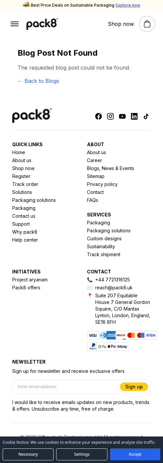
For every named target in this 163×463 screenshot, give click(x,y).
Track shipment (103, 254)
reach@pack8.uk (114, 287)
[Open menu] (14, 24)
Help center (25, 240)
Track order (25, 184)
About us (21, 160)
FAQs (92, 200)
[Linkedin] (134, 116)
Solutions (22, 192)
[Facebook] (98, 116)
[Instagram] (110, 116)
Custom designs (104, 238)
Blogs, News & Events (110, 168)
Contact (95, 192)
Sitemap (95, 176)
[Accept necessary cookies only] (28, 454)
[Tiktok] (146, 116)
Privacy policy (102, 184)
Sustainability (101, 246)
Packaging (23, 208)
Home (18, 152)
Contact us (23, 216)
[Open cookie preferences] (81, 454)
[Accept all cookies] (135, 454)
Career (94, 160)
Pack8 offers (26, 287)
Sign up (134, 386)
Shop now (23, 168)
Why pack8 (24, 232)
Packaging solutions (34, 200)
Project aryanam (30, 279)
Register (21, 176)
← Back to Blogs (38, 81)
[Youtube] (122, 116)
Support (21, 224)
